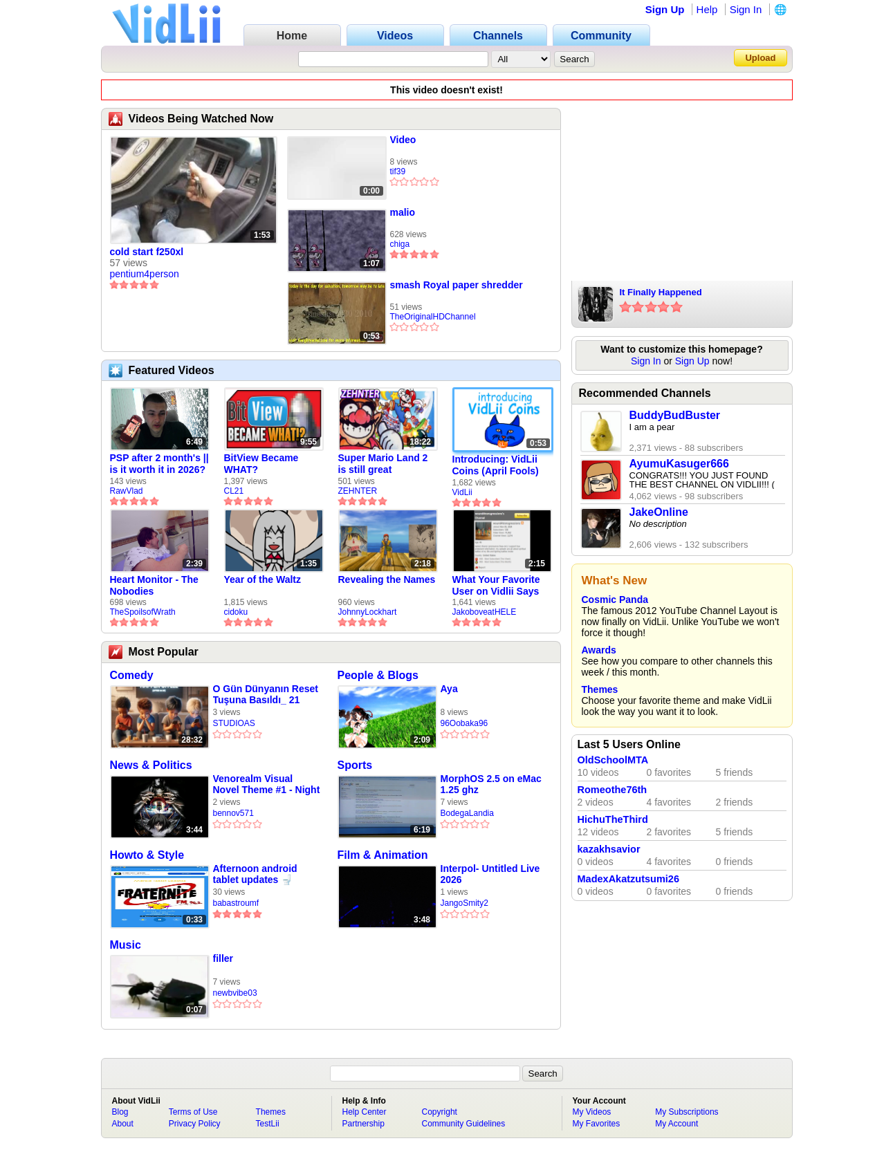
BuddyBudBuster (675, 415)
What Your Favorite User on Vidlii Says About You (496, 585)
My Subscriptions (686, 1112)
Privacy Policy (195, 1123)
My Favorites (596, 1123)
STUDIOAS (234, 723)
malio (403, 212)
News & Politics (151, 765)
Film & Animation (383, 855)
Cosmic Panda (615, 599)
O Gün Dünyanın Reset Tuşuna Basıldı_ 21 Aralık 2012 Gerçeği (265, 694)
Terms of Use (193, 1112)
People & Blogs (378, 675)
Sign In (746, 9)
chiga (400, 244)
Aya (449, 688)
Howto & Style (147, 855)
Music (125, 945)
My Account (676, 1123)
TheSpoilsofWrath (143, 612)
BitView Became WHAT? (261, 463)
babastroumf (236, 903)
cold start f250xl (147, 251)
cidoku (236, 612)
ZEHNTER (358, 491)
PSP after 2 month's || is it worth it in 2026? (159, 463)
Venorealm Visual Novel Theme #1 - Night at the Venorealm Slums (266, 784)
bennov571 (233, 813)
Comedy (132, 675)
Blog (120, 1112)
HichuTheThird (613, 819)
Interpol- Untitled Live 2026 (490, 874)
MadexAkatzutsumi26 (628, 878)
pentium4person (144, 273)
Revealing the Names (387, 579)
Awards (599, 650)
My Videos (592, 1112)
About (123, 1123)
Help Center (364, 1112)
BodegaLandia (467, 813)
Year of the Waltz (263, 579)
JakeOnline (658, 512)
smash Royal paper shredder (456, 284)
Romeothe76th (612, 789)
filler (223, 958)
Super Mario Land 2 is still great (383, 463)
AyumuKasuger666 (679, 464)
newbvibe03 (235, 993)
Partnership (363, 1123)
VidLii (462, 492)
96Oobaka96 (464, 723)
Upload (760, 58)
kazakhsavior (609, 849)
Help (707, 9)
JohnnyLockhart (367, 612)
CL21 (234, 491)
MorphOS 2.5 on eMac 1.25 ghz (491, 784)
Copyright (439, 1112)
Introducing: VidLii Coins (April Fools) (495, 465)
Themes (600, 689)
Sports (355, 765)
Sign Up (665, 9)
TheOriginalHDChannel (433, 317)
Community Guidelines (464, 1123)
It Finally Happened (661, 292)
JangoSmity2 (464, 903)
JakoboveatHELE (484, 612)
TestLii (267, 1123)
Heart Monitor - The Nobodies (154, 585)
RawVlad (126, 491)
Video (403, 139)
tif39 (398, 171)
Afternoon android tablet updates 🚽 (255, 874)
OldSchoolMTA (613, 759)
